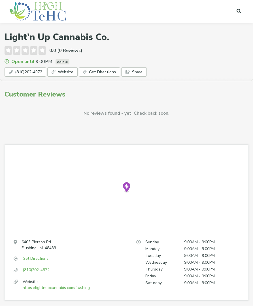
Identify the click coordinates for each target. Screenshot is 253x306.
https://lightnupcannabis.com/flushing (56, 288)
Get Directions (115, 73)
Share (154, 73)
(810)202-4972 (29, 73)
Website (72, 73)
